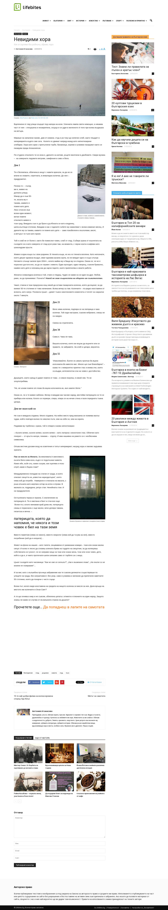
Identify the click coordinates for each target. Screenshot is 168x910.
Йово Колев (116, 230)
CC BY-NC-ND (43, 118)
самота (54, 673)
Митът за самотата (96, 696)
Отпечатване (95, 682)
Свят (70, 21)
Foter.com (34, 118)
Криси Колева (117, 146)
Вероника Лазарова (120, 110)
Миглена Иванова (119, 183)
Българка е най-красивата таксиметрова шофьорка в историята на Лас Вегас (129, 275)
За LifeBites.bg (99, 908)
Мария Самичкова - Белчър (123, 377)
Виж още (132, 441)
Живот (47, 21)
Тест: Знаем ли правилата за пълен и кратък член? (130, 68)
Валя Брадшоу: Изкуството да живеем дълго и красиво (131, 322)
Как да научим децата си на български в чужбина (130, 141)
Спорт (120, 21)
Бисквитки (125, 908)
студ (61, 673)
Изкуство (94, 21)
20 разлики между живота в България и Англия (130, 420)
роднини (45, 673)
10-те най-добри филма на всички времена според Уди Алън (33, 697)
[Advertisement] (54, 201)
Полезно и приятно (136, 21)
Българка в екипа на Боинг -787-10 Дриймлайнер (129, 371)
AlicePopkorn (24, 118)
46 (153, 110)
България (59, 21)
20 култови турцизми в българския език (127, 105)
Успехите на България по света (126, 193)
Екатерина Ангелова (120, 73)
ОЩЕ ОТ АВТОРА (42, 738)
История (81, 21)
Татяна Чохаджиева (120, 328)
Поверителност (113, 908)
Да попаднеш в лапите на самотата (73, 607)
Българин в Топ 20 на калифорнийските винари (128, 224)
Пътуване (108, 21)
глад (37, 673)
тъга (67, 673)
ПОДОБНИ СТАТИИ (23, 738)
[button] (151, 20)
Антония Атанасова (24, 49)
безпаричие (28, 673)
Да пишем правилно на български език (130, 37)
